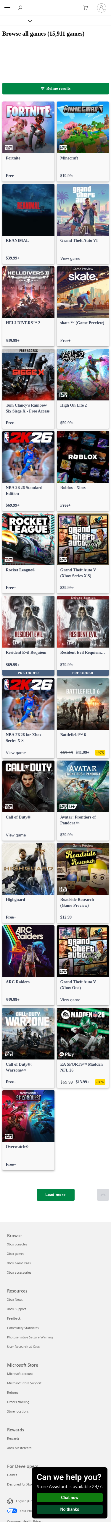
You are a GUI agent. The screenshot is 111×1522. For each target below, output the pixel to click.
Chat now (69, 1497)
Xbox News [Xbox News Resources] (15, 1299)
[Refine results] (55, 88)
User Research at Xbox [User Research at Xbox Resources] (23, 1346)
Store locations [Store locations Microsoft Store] (18, 1411)
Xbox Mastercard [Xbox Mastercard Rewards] (19, 1448)
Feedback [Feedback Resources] (13, 1318)
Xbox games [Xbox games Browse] (15, 1253)
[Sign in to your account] (101, 8)
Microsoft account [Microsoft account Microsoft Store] (20, 1373)
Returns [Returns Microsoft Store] (12, 1392)
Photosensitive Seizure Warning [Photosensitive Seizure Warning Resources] (30, 1337)
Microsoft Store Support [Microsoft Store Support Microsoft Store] (24, 1383)
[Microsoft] (55, 4)
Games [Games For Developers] (12, 1475)
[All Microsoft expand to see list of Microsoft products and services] (7, 8)
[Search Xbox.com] (21, 7)
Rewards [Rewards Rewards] (13, 1438)
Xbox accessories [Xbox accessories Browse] (19, 1272)
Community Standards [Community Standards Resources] (23, 1328)
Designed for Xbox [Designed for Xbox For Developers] (20, 1484)
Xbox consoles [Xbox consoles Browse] (17, 1244)
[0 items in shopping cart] (87, 8)
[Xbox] (15, 21)
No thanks (69, 1509)
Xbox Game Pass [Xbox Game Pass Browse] (19, 1263)
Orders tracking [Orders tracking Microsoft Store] (18, 1402)
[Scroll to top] (103, 1195)
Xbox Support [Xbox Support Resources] (16, 1309)
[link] (28, 142)
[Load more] (56, 1195)
